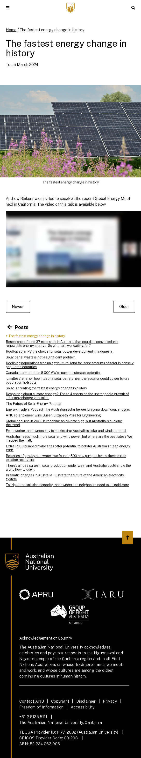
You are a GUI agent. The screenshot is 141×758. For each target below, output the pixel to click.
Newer (18, 306)
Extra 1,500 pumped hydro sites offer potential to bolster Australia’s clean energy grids (68, 448)
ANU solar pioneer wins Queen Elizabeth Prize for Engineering (53, 415)
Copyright (60, 701)
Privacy (110, 701)
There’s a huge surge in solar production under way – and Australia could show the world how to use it (68, 467)
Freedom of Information (41, 707)
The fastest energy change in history (52, 30)
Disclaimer (86, 701)
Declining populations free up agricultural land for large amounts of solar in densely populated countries (70, 365)
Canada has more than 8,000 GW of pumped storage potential (53, 373)
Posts (17, 327)
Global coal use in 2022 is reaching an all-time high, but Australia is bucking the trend (64, 423)
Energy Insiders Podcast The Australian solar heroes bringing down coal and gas (68, 409)
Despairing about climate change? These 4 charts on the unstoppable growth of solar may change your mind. (67, 396)
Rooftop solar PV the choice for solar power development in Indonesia (59, 351)
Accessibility (82, 707)
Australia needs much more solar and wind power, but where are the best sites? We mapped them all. (69, 438)
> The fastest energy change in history (35, 336)
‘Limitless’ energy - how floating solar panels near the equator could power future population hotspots (67, 380)
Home (11, 30)
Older (124, 306)
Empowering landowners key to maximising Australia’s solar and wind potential (66, 431)
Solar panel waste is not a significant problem (41, 357)
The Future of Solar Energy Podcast (33, 404)
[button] (8, 8)
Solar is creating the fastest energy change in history (46, 388)
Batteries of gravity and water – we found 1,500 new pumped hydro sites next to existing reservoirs (66, 458)
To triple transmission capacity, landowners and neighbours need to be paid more (67, 485)
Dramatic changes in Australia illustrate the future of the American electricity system (65, 477)
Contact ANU (31, 701)
